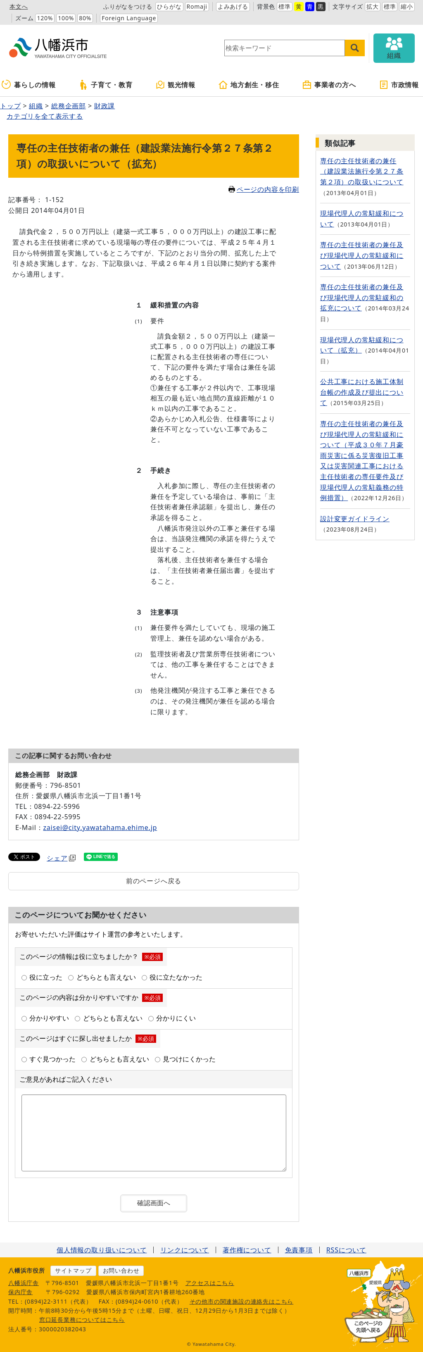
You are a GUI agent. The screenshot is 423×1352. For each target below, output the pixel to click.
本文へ (19, 6)
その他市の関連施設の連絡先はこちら (242, 1301)
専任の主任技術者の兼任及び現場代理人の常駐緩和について (362, 255)
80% (85, 18)
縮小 (407, 6)
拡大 (372, 6)
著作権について (247, 1249)
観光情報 (175, 85)
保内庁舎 (20, 1292)
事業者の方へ (329, 85)
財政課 (104, 105)
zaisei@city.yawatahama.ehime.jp (100, 827)
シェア (61, 858)
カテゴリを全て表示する (45, 116)
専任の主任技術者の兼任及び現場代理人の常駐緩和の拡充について (362, 297)
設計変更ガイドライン (355, 518)
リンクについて (184, 1249)
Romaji (197, 6)
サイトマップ (73, 1270)
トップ (10, 105)
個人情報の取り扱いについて (102, 1249)
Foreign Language (129, 18)
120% (45, 18)
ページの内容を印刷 (263, 189)
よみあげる (233, 6)
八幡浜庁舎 (23, 1283)
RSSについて (346, 1249)
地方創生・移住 (248, 85)
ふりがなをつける (127, 6)
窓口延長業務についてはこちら (82, 1319)
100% (66, 18)
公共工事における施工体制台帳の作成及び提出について (362, 392)
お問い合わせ (121, 1270)
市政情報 (399, 85)
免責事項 (299, 1249)
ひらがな (169, 6)
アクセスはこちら (209, 1283)
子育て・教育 (105, 85)
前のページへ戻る (153, 880)
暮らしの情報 (29, 85)
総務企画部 (68, 105)
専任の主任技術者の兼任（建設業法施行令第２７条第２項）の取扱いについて (362, 171)
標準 (284, 6)
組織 (36, 105)
